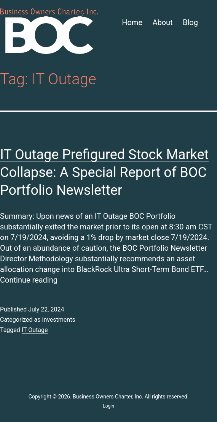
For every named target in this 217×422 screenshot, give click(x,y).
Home (132, 22)
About (162, 22)
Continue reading (28, 279)
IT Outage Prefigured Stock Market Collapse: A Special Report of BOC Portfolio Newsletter (104, 172)
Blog (190, 22)
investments (58, 319)
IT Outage (35, 329)
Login (108, 406)
